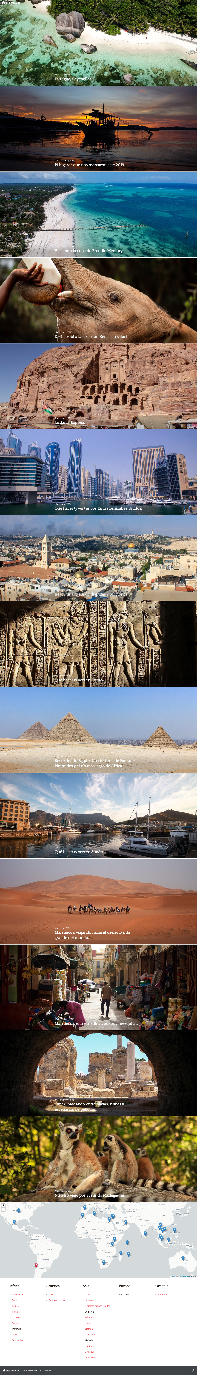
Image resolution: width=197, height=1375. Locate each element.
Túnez (15, 1300)
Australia (162, 1294)
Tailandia (89, 1317)
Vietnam (89, 1328)
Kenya (15, 1311)
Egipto (15, 1305)
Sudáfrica (17, 1323)
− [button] (3, 1209)
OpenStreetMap (184, 1276)
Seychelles (17, 1340)
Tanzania (16, 1317)
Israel (88, 1294)
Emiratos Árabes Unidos (97, 1305)
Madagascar (18, 1334)
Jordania (89, 1300)
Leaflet (173, 1276)
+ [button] (3, 1205)
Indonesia (90, 1357)
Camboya (90, 1334)
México (52, 1294)
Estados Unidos (56, 1300)
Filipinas (89, 1345)
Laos (87, 1323)
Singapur (89, 1351)
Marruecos (17, 1294)
